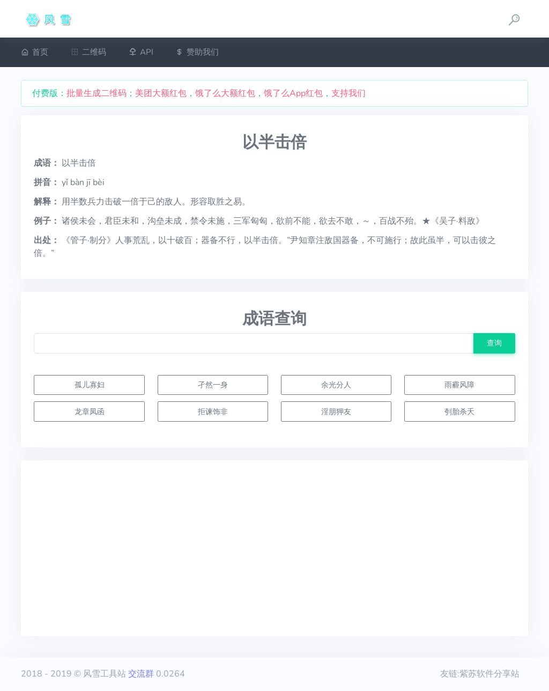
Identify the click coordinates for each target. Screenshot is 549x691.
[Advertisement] (274, 548)
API (141, 52)
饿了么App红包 (293, 93)
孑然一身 (213, 384)
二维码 (88, 52)
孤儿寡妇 (90, 384)
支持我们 (348, 93)
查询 (494, 342)
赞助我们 (197, 52)
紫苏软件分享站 (489, 674)
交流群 (141, 674)
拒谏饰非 (213, 411)
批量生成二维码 (96, 93)
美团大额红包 (161, 93)
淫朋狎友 (336, 411)
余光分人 (336, 384)
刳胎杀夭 (459, 411)
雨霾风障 (459, 384)
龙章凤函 (90, 411)
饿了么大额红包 (225, 93)
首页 (34, 52)
